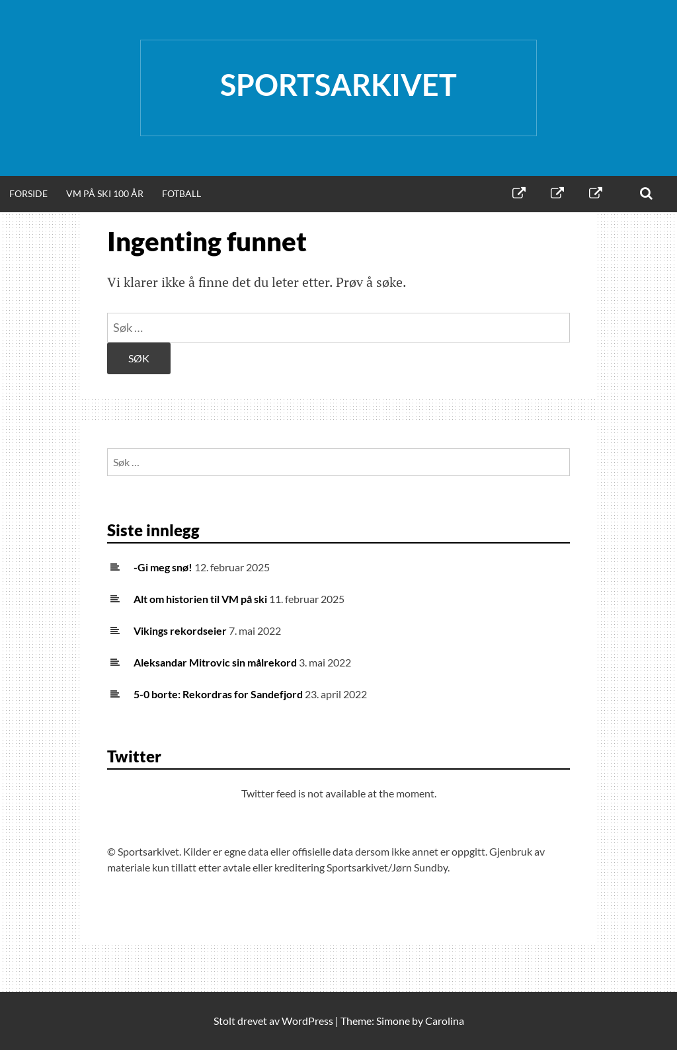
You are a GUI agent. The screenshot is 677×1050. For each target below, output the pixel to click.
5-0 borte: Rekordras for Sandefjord (218, 694)
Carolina (444, 1020)
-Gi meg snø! (163, 567)
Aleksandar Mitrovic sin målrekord (215, 662)
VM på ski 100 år (104, 193)
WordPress (307, 1020)
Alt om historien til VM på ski (200, 598)
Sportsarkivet (338, 84)
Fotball (181, 193)
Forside (28, 193)
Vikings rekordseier (180, 630)
